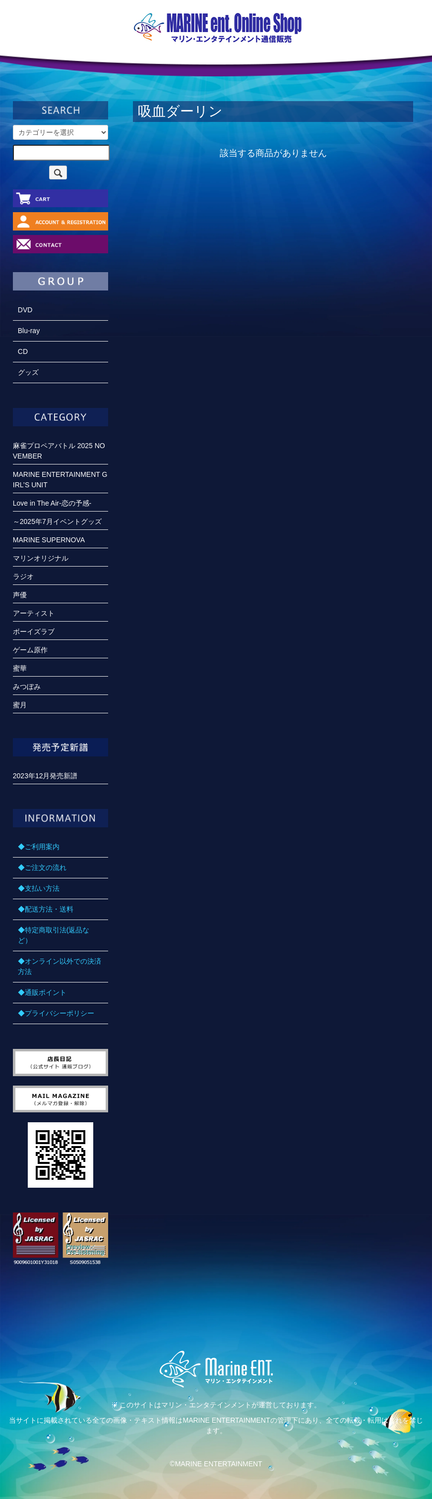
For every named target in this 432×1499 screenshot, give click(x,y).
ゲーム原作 (30, 650)
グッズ (28, 372)
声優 (20, 595)
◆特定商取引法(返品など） (54, 935)
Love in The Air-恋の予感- (52, 503)
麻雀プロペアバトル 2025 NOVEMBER (59, 451)
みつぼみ (27, 687)
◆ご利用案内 (39, 847)
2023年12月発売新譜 (45, 776)
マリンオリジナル (40, 558)
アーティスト (34, 613)
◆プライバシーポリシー (56, 1013)
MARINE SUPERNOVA (49, 540)
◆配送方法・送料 (45, 909)
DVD (25, 310)
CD (23, 351)
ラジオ (23, 576)
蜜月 (20, 705)
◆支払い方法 (39, 888)
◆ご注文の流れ (42, 867)
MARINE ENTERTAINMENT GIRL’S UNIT (60, 479)
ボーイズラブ (34, 631)
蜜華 (20, 668)
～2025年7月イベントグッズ (57, 521)
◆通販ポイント (42, 992)
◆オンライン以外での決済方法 (59, 966)
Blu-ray (29, 331)
